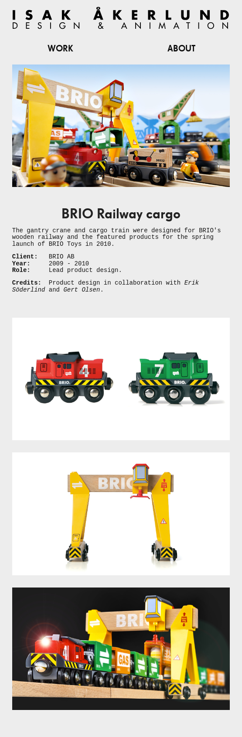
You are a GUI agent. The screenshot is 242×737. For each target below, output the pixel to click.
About (181, 48)
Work (60, 48)
